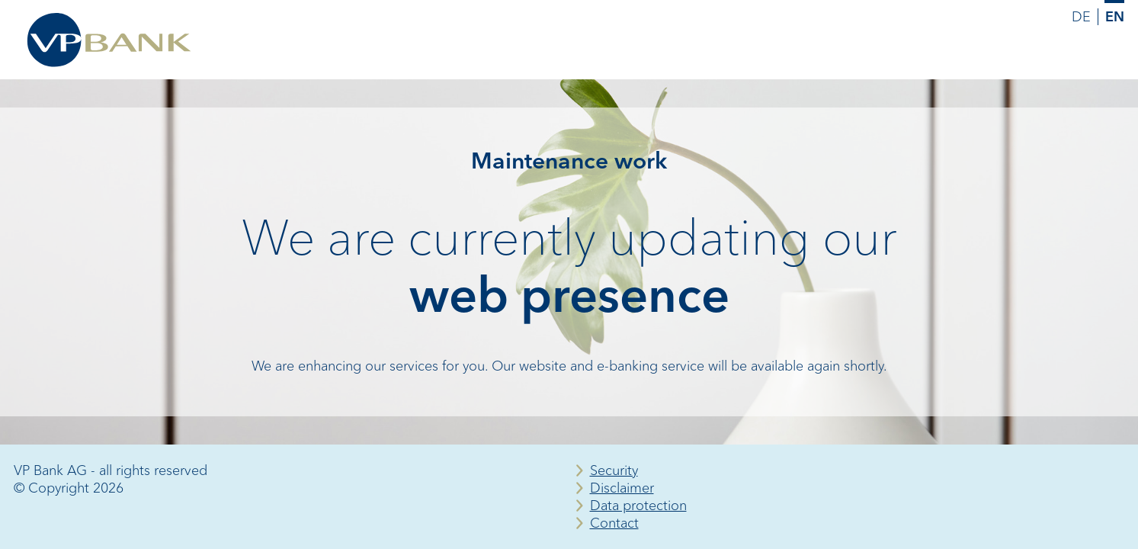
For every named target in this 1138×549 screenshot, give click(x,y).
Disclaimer (622, 488)
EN (1114, 16)
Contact (614, 523)
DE (1081, 16)
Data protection (638, 505)
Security (614, 470)
